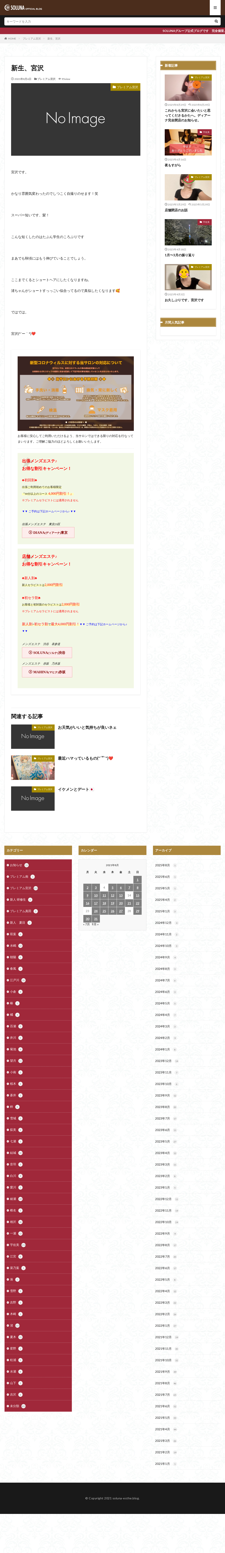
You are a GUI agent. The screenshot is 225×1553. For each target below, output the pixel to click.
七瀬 (16, 1141)
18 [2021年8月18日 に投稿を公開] (104, 903)
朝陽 (16, 957)
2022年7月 (166, 1257)
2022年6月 (166, 1268)
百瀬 (16, 1026)
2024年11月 (167, 934)
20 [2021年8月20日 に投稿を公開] (121, 903)
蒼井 (16, 1095)
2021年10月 (167, 1360)
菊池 (16, 1049)
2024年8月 (166, 969)
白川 (16, 1176)
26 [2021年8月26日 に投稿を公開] (112, 911)
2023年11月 (167, 1072)
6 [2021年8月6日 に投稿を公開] (121, 887)
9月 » (95, 924)
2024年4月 (166, 1015)
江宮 (16, 1256)
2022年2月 (166, 1314)
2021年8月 (166, 1383)
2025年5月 (166, 888)
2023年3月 (166, 1165)
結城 (16, 1153)
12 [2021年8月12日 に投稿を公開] (112, 895)
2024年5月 (166, 1003)
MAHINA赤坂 (49, 672)
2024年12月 (167, 923)
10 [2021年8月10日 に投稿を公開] (95, 895)
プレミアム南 (22, 877)
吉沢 (16, 1395)
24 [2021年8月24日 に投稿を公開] (95, 911)
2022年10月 (167, 1222)
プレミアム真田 (24, 911)
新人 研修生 (21, 900)
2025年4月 (166, 900)
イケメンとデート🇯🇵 (76, 789)
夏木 (16, 1337)
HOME (12, 38)
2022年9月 (166, 1234)
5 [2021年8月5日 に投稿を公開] (112, 887)
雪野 (16, 1291)
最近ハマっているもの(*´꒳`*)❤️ (85, 758)
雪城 (16, 1118)
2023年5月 (166, 1142)
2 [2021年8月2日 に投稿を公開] (87, 887)
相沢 (16, 1222)
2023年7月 (166, 1118)
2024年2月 (166, 1038)
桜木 (16, 1084)
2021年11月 (167, 1349)
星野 (16, 1348)
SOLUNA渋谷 (49, 653)
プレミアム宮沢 (32, 38)
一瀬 (16, 1233)
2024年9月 (166, 957)
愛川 (16, 1187)
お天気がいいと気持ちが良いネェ (87, 727)
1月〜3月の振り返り (180, 255)
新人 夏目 (21, 923)
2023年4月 (166, 1153)
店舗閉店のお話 (176, 210)
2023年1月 (166, 1188)
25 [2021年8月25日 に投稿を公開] (104, 911)
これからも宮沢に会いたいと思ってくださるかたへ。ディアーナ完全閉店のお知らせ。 (187, 115)
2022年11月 (167, 1211)
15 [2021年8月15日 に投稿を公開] (137, 895)
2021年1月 (166, 1464)
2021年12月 (167, 1337)
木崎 (16, 1314)
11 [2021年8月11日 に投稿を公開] (104, 895)
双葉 (16, 934)
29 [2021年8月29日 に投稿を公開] (137, 911)
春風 (16, 969)
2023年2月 (166, 1176)
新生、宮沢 (53, 38)
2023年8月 (166, 1107)
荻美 (16, 1130)
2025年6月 (166, 877)
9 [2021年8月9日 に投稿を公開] (87, 895)
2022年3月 (166, 1303)
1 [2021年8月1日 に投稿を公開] (137, 880)
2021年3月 (166, 1441)
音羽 (16, 1164)
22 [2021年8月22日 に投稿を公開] (137, 903)
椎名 (16, 1210)
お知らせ (19, 865)
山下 (16, 1383)
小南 (16, 1072)
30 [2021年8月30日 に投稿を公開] (87, 919)
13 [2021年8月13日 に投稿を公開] (121, 895)
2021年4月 (166, 1429)
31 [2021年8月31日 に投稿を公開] (95, 919)
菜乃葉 (18, 1268)
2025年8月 (166, 865)
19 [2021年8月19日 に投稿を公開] (112, 903)
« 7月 (86, 924)
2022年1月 (166, 1326)
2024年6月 (166, 992)
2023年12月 (167, 1061)
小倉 (16, 992)
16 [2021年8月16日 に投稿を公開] (87, 903)
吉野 (16, 1302)
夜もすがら (173, 165)
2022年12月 (167, 1199)
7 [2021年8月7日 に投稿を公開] (129, 887)
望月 (16, 1061)
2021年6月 (166, 1406)
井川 (16, 1038)
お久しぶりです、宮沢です (184, 300)
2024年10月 (167, 946)
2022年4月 (166, 1291)
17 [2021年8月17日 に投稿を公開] (95, 903)
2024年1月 (166, 1049)
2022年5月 (166, 1280)
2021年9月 (166, 1372)
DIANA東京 (50, 532)
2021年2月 (166, 1452)
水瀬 (16, 1371)
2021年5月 (166, 1418)
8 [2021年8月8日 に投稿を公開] (137, 887)
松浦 (16, 1360)
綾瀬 (16, 1199)
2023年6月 (166, 1130)
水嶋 (16, 946)
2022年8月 (166, 1245)
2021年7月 (166, 1395)
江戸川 (18, 980)
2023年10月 (167, 1084)
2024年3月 (166, 1026)
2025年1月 (166, 911)
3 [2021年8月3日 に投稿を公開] (96, 887)
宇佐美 (206, 132)
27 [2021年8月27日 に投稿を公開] (121, 911)
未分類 (18, 1406)
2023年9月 (166, 1095)
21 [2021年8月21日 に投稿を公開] (129, 903)
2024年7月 (166, 980)
